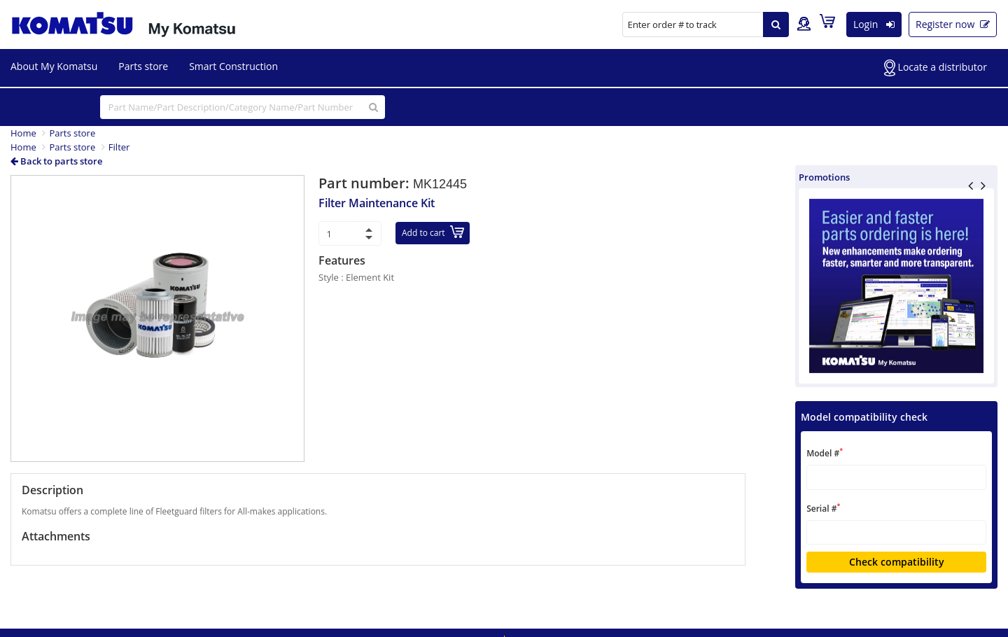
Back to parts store (56, 161)
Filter (119, 147)
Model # (824, 452)
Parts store (143, 66)
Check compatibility (896, 561)
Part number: (365, 183)
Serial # (823, 507)
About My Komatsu (53, 66)
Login (874, 24)
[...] (242, 107)
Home (23, 133)
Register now (953, 24)
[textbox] (896, 477)
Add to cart (433, 232)
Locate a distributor (935, 67)
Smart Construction (233, 66)
